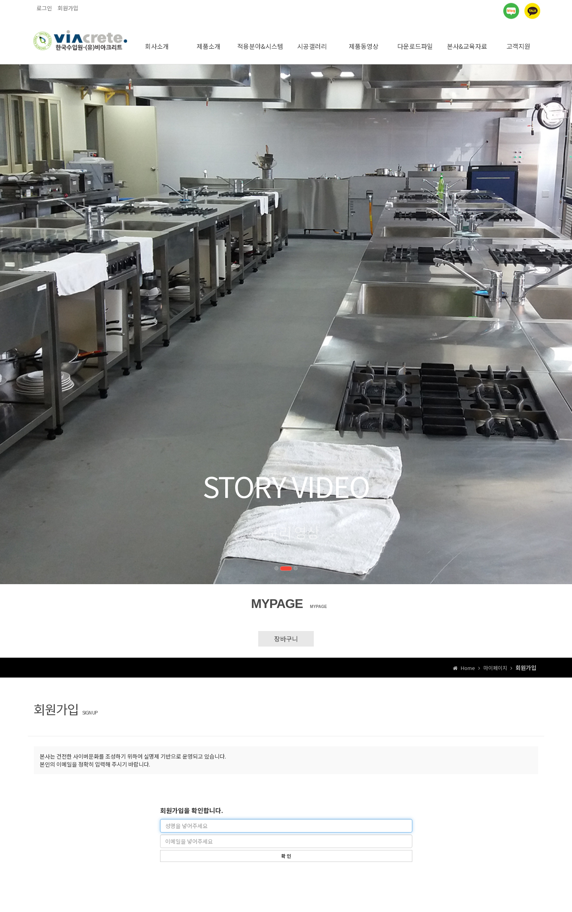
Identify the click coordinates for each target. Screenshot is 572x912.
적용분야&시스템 (260, 40)
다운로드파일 (415, 40)
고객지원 (518, 40)
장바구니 (286, 633)
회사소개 (157, 40)
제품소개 (208, 40)
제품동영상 (364, 40)
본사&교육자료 (467, 40)
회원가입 (68, 8)
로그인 (44, 8)
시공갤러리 (312, 40)
